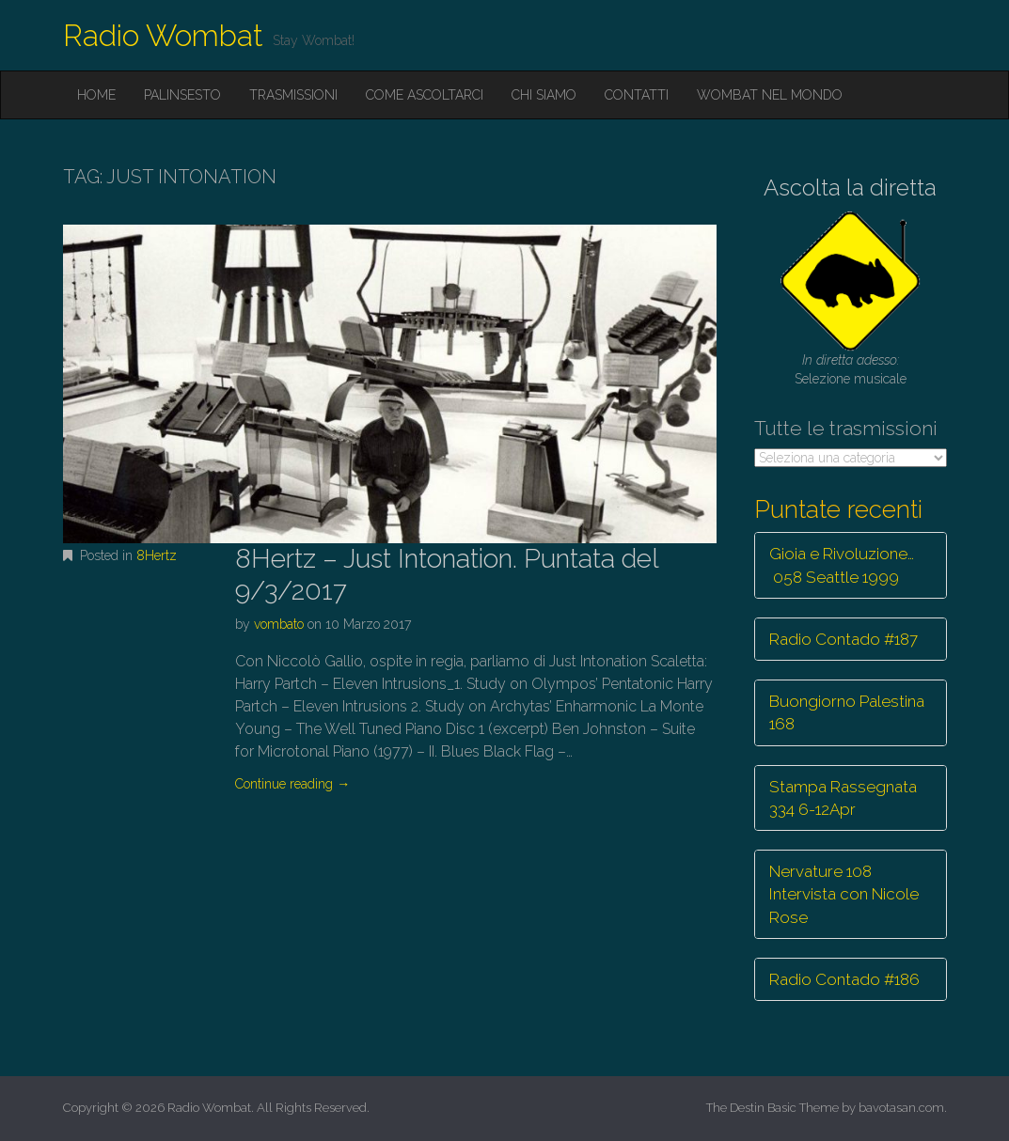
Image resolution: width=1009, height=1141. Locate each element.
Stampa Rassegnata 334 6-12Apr (843, 798)
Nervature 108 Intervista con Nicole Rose (844, 894)
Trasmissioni (293, 94)
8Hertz (156, 555)
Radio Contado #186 (844, 979)
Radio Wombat (163, 35)
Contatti (637, 94)
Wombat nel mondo (770, 94)
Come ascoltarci (424, 94)
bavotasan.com (901, 1108)
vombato (279, 624)
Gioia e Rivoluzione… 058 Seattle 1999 (841, 565)
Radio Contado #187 (843, 639)
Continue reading (292, 783)
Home (96, 94)
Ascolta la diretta (850, 187)
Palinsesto (182, 94)
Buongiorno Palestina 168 (846, 712)
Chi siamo (544, 94)
